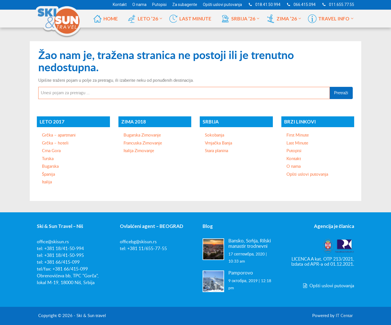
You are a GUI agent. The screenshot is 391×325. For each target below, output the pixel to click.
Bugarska (50, 166)
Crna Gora (51, 151)
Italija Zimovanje (139, 151)
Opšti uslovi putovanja (307, 174)
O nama (293, 166)
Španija (48, 174)
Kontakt (293, 159)
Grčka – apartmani (59, 135)
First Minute (297, 135)
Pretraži (341, 93)
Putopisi (293, 151)
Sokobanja (214, 135)
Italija (47, 182)
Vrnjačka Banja (218, 143)
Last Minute (297, 143)
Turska (48, 159)
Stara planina (216, 151)
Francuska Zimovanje (143, 143)
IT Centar (344, 316)
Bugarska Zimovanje (142, 135)
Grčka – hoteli (55, 143)
